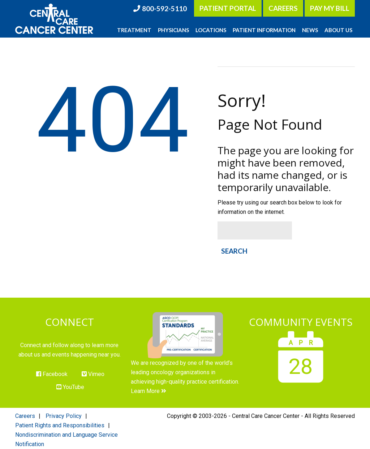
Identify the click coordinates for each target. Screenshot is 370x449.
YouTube (70, 387)
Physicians (173, 30)
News (310, 30)
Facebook (52, 374)
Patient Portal (227, 8)
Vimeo (93, 374)
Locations (210, 30)
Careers (283, 8)
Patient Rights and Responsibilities (59, 425)
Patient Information (264, 30)
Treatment (134, 30)
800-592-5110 (164, 8)
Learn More (148, 391)
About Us (338, 30)
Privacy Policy (64, 416)
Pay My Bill (329, 8)
